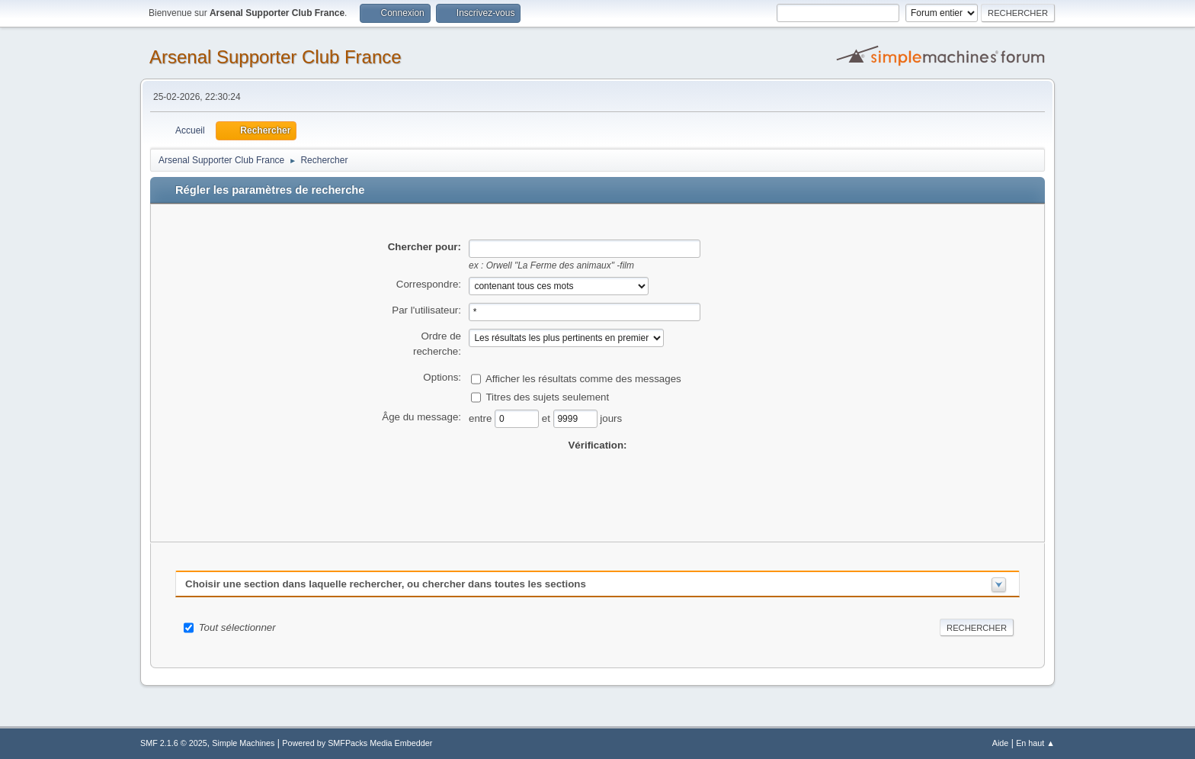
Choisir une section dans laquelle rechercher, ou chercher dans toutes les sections (385, 584)
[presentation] (597, 483)
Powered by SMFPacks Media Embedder (357, 743)
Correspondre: (428, 284)
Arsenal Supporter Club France (275, 57)
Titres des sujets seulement (547, 396)
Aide (1000, 743)
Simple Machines (243, 743)
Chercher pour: (424, 246)
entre (482, 417)
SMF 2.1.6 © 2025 (173, 743)
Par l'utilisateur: (426, 310)
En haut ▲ (1035, 743)
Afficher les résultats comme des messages (583, 378)
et (547, 417)
